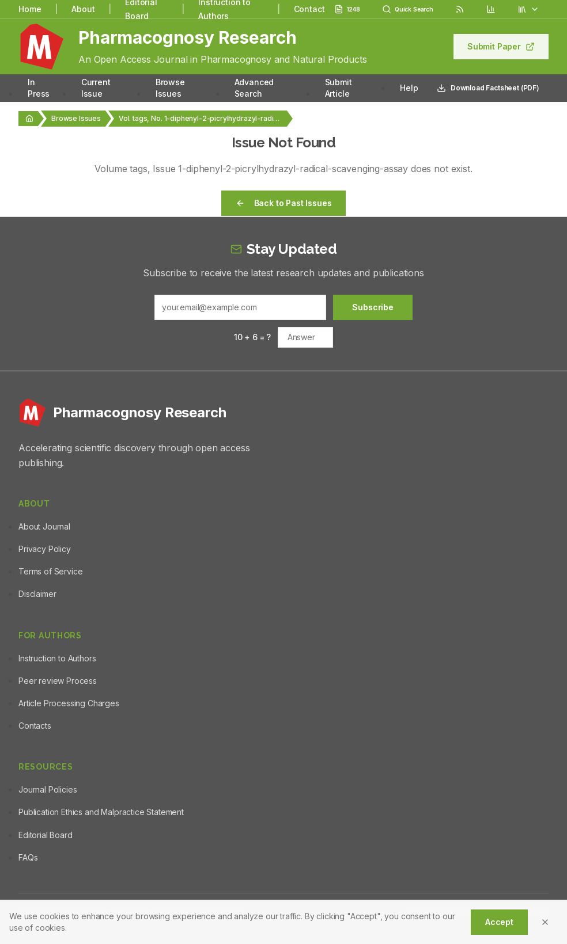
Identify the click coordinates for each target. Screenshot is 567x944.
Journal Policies (47, 789)
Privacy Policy (44, 549)
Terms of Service (50, 571)
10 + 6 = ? (252, 337)
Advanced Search (254, 87)
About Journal (44, 526)
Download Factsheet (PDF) (488, 88)
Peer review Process (57, 681)
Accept (499, 922)
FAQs (27, 857)
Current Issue (96, 87)
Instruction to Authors (57, 658)
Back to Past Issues (284, 203)
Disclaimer (37, 594)
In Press (39, 87)
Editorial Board (45, 835)
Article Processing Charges (68, 703)
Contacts (34, 725)
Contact (309, 9)
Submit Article (338, 87)
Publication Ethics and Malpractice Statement (101, 812)
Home (29, 9)
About (82, 9)
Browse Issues (170, 87)
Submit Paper (501, 46)
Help (409, 88)
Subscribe (373, 307)
